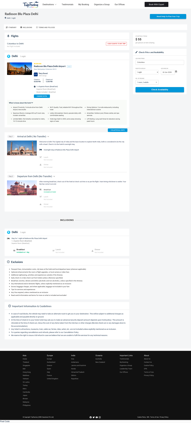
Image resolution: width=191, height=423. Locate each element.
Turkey (25, 385)
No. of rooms (140, 78)
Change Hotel (42, 96)
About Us (147, 359)
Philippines (27, 405)
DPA (145, 369)
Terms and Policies (45, 27)
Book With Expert (156, 4)
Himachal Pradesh (77, 372)
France (49, 375)
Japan (25, 395)
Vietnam (26, 379)
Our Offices (120, 4)
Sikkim (73, 375)
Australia (98, 359)
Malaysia (26, 402)
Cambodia (26, 392)
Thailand (26, 362)
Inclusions (26, 27)
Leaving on (164, 68)
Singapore (26, 365)
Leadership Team (126, 369)
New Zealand (100, 362)
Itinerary (11, 27)
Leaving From (140, 58)
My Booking (83, 4)
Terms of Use (149, 372)
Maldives (26, 375)
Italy (48, 372)
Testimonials (67, 4)
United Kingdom (52, 379)
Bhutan (25, 399)
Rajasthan (74, 379)
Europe (49, 359)
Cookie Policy (149, 365)
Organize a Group (102, 4)
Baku (24, 389)
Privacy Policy (149, 375)
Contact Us (148, 362)
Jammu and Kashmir (78, 365)
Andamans (75, 362)
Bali (24, 369)
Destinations (50, 4)
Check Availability (159, 90)
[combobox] (160, 62)
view (69, 66)
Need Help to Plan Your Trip (168, 16)
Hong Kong (27, 372)
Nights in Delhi (140, 68)
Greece (49, 365)
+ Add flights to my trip (116, 44)
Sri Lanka (26, 382)
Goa (72, 359)
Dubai (25, 359)
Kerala (73, 369)
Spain (49, 369)
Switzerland (51, 362)
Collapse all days (118, 130)
